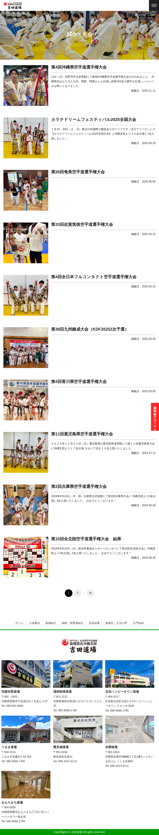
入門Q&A (138, 623)
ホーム (19, 623)
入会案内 (34, 623)
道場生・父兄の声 (116, 623)
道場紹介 (50, 623)
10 (90, 592)
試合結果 (94, 623)
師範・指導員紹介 (73, 623)
